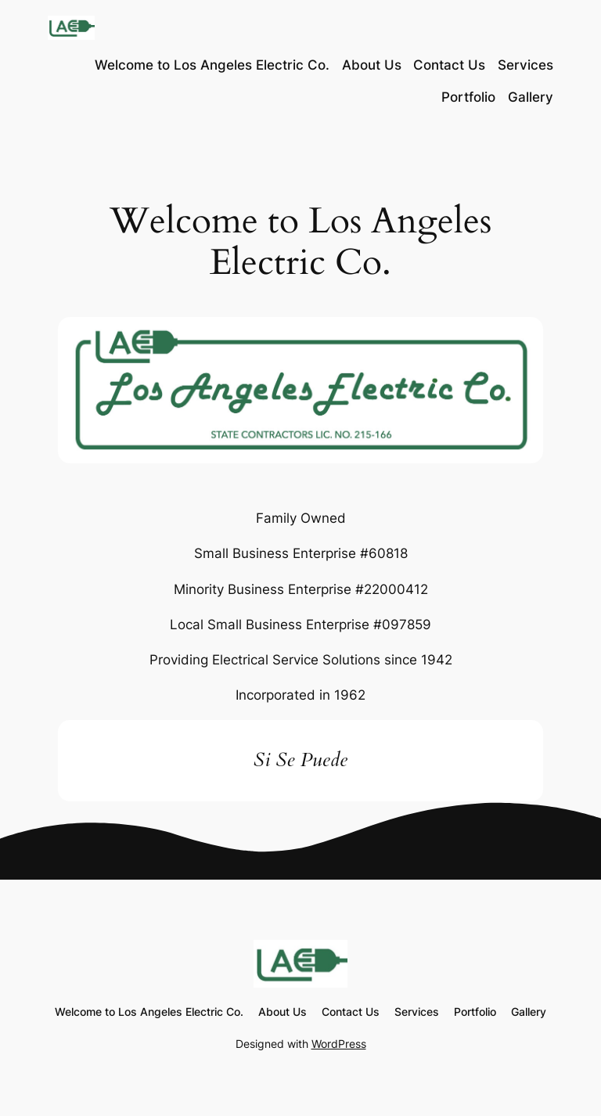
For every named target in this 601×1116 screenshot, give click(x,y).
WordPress (338, 1043)
